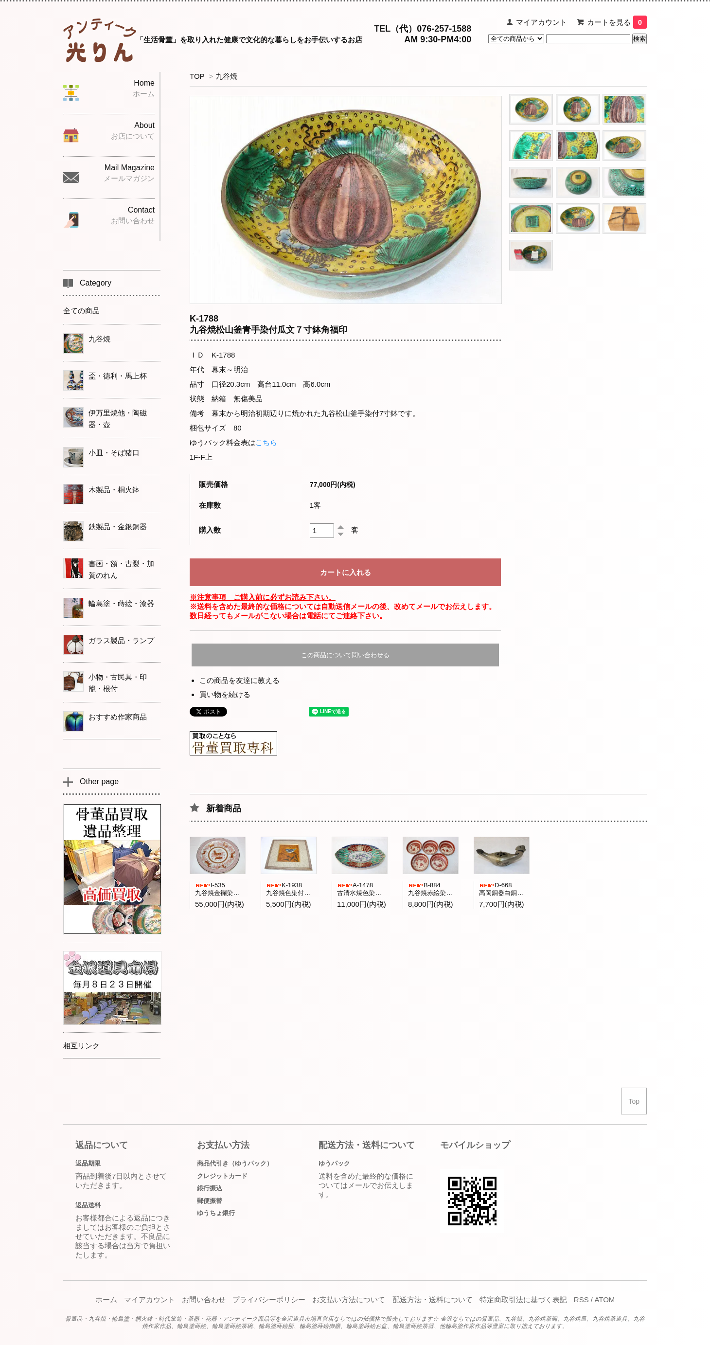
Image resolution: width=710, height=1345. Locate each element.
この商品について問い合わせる (345, 655)
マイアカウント (541, 22)
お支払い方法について (348, 1299)
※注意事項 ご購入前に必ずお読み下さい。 (263, 597)
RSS (581, 1299)
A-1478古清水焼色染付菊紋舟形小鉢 (378, 889)
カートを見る (617, 22)
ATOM (604, 1299)
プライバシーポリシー (268, 1299)
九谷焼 (226, 76)
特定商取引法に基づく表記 (523, 1299)
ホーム (106, 1299)
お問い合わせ (204, 1299)
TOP (197, 76)
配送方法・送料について (432, 1299)
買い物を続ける (224, 694)
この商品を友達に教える (239, 680)
